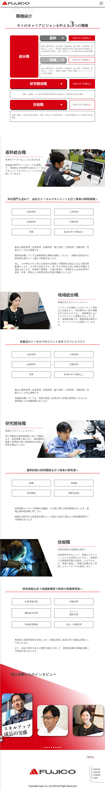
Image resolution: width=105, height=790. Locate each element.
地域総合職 (96, 772)
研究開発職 (38, 84)
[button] (44, 747)
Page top (90, 757)
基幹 (52, 38)
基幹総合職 (96, 769)
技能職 (38, 104)
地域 (52, 60)
